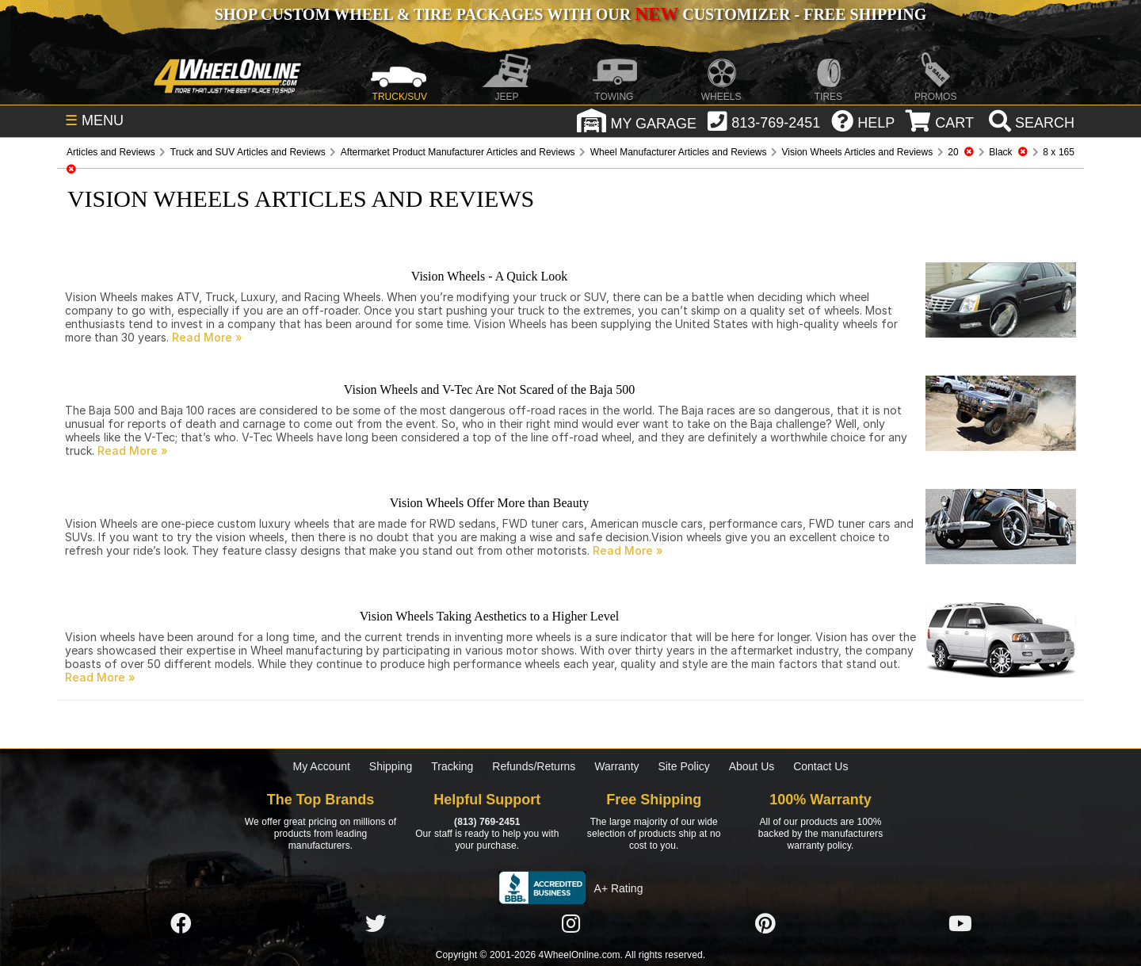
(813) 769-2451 (487, 821)
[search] (1029, 123)
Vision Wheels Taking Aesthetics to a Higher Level (489, 616)
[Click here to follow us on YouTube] (960, 924)
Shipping (391, 766)
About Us (752, 766)
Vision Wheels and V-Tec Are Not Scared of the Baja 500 (489, 389)
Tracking (452, 766)
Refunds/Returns (533, 766)
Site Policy (683, 766)
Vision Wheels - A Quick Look (489, 276)
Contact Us (820, 766)
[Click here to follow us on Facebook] (181, 924)
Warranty (616, 766)
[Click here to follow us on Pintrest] (765, 924)
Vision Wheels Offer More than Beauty (489, 503)
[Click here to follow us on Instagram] (570, 924)
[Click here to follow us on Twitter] (375, 924)
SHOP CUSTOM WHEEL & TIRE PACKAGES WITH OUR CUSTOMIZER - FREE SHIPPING (570, 14)
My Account (321, 766)
